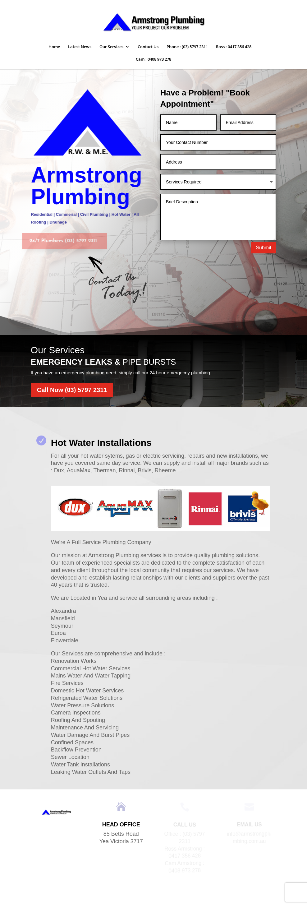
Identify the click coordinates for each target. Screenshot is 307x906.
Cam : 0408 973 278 (153, 59)
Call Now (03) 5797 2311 (72, 389)
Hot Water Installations (101, 442)
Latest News (79, 46)
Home (54, 46)
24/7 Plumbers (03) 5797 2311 (59, 240)
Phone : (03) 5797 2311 (187, 46)
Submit (263, 247)
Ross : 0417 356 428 (233, 46)
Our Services (111, 46)
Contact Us (148, 46)
